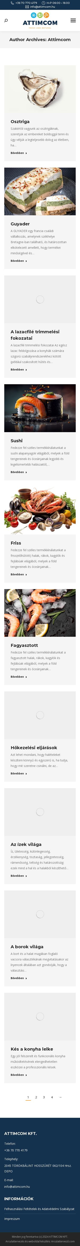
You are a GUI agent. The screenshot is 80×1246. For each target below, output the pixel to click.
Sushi (17, 440)
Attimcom (59, 39)
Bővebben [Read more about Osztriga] (19, 153)
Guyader (20, 223)
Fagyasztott (24, 645)
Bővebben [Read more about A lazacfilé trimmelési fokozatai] (19, 369)
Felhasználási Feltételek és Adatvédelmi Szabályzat (39, 1209)
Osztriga (20, 121)
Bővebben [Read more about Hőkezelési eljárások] (19, 773)
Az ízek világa (26, 844)
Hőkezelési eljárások (34, 747)
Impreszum (12, 1219)
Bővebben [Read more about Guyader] (19, 261)
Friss (16, 543)
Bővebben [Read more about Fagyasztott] (19, 677)
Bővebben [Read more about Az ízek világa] (19, 876)
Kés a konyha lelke (32, 1049)
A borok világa (27, 946)
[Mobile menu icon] (73, 20)
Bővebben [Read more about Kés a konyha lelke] (19, 1075)
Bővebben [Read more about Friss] (19, 574)
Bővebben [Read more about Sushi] (19, 472)
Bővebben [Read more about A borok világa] (19, 978)
